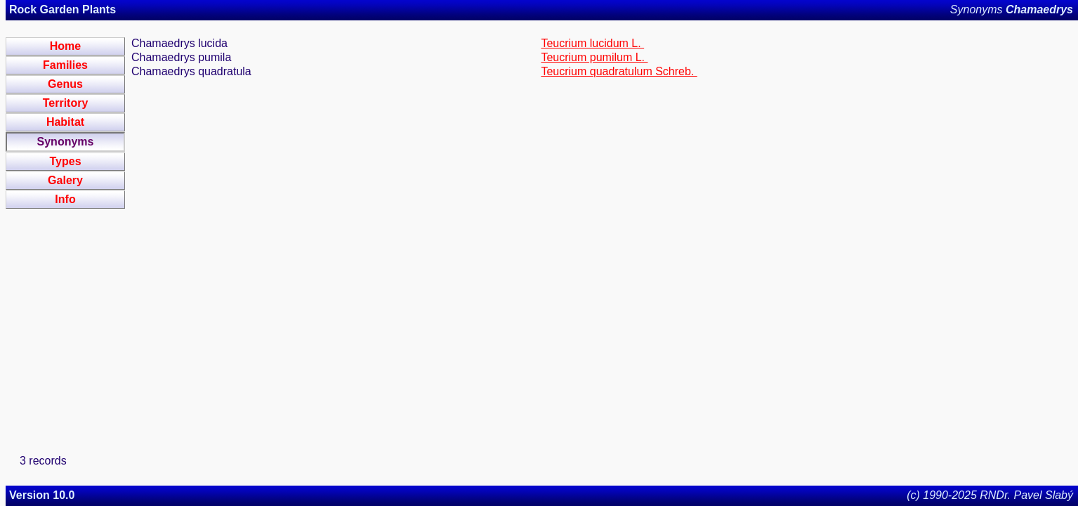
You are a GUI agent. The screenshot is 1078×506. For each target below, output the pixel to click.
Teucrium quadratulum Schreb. (619, 71)
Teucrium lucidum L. (592, 43)
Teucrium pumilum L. (594, 57)
